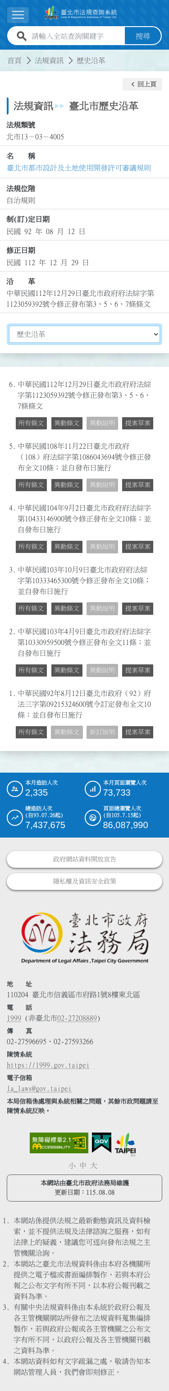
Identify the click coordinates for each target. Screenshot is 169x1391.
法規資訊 (49, 60)
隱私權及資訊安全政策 (84, 881)
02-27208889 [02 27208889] (77, 1018)
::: (5, 55)
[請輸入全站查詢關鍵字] (76, 36)
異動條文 (66, 423)
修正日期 (20, 250)
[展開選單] (18, 15)
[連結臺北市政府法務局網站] (84, 937)
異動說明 (102, 423)
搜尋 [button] (143, 36)
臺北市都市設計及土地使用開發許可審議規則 (79, 167)
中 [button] (83, 1165)
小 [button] (72, 1165)
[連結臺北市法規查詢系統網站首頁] (81, 13)
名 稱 (20, 156)
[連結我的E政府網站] (101, 1143)
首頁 (14, 60)
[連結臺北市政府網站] (125, 1144)
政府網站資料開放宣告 (84, 859)
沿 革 (20, 281)
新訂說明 (102, 732)
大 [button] (93, 1165)
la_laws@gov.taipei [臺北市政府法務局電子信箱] (39, 1088)
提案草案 (138, 423)
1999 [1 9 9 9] (14, 1018)
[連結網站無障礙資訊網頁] (59, 1143)
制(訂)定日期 (28, 219)
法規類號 (20, 125)
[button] (142, 84)
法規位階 (20, 188)
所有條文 (31, 423)
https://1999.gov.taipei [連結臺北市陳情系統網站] (48, 1065)
